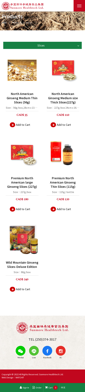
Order (37, 387)
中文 (63, 387)
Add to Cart (23, 125)
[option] (42, 20)
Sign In (24, 387)
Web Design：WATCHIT (13, 377)
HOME (4, 23)
